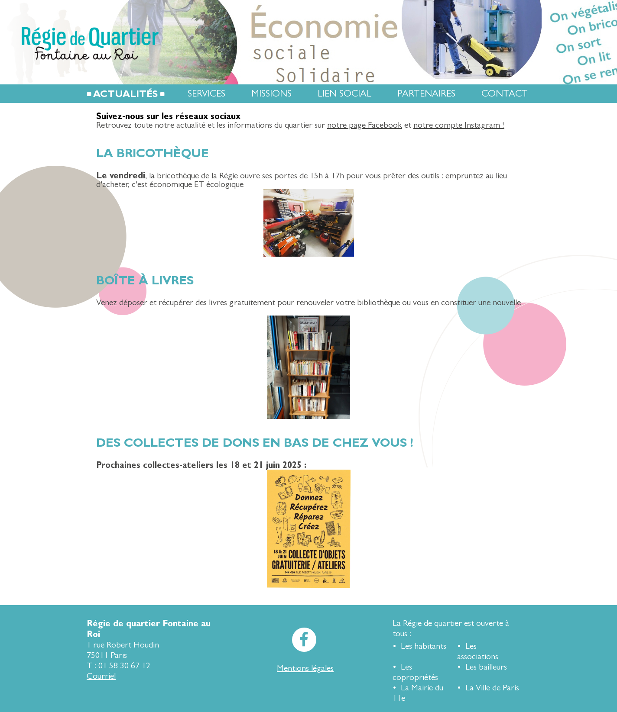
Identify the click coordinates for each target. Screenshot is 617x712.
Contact (504, 94)
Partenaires (426, 94)
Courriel (101, 676)
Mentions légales (305, 668)
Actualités (125, 94)
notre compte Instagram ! (458, 125)
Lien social (344, 94)
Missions (271, 94)
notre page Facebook (364, 125)
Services (206, 94)
